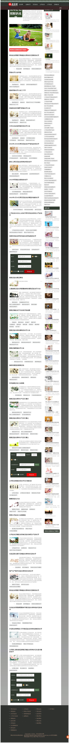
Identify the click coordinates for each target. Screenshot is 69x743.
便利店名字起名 (48, 132)
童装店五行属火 (34, 433)
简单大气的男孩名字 (14, 86)
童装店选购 (34, 304)
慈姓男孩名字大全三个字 (17, 90)
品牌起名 (26, 716)
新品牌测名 (31, 668)
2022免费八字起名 (49, 127)
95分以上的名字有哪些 (31, 230)
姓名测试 (48, 49)
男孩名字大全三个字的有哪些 (33, 102)
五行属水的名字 (13, 495)
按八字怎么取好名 (49, 105)
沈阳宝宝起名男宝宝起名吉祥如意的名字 (22, 236)
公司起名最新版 (13, 530)
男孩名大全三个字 (14, 104)
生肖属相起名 (14, 725)
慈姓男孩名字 (15, 102)
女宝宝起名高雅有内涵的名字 (51, 116)
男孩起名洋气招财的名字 (50, 110)
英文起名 (39, 711)
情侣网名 (39, 718)
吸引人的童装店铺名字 (15, 304)
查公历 (37, 464)
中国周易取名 (48, 169)
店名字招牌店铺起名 (49, 182)
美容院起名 (32, 509)
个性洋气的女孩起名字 (50, 173)
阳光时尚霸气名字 (30, 120)
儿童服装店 (12, 324)
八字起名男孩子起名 (49, 130)
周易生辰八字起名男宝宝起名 (51, 92)
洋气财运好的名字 (14, 158)
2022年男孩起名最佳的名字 (18, 179)
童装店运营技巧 (13, 306)
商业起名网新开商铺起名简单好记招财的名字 (24, 55)
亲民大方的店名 (48, 147)
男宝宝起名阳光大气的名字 (16, 232)
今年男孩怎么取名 (30, 138)
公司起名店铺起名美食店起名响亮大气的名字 (24, 534)
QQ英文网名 (49, 514)
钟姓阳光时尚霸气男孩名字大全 (19, 108)
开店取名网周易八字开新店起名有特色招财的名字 (25, 629)
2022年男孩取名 (33, 158)
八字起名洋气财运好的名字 (51, 97)
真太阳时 (21, 271)
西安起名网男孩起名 (49, 202)
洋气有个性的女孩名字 (50, 193)
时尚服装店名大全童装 (16, 383)
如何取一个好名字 (49, 189)
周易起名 (13, 718)
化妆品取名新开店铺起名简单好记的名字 (22, 554)
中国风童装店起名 (28, 361)
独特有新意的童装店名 (16, 365)
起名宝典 (13, 720)
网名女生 (39, 720)
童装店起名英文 (36, 342)
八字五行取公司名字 (49, 141)
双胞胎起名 (14, 730)
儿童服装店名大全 (49, 119)
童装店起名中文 (16, 342)
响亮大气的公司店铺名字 (15, 550)
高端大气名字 (13, 511)
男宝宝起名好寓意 (28, 209)
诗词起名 (13, 723)
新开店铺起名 (25, 567)
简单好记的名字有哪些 (36, 567)
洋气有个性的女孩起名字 (50, 180)
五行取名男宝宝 (23, 193)
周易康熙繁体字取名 (27, 623)
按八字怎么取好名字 (49, 112)
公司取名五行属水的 (25, 493)
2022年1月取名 (23, 158)
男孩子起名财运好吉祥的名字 (51, 198)
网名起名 (39, 709)
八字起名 (49, 4)
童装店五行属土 (34, 450)
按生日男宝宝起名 (49, 154)
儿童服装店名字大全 (24, 302)
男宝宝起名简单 (24, 173)
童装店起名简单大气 (17, 412)
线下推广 (18, 326)
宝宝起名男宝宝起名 (25, 249)
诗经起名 (13, 711)
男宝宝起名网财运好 (49, 75)
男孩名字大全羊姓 (15, 72)
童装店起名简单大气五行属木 (19, 399)
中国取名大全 (48, 176)
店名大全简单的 (48, 121)
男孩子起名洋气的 (49, 81)
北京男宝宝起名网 (49, 79)
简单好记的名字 (48, 123)
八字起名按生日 (48, 152)
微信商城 (37, 324)
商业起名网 (19, 68)
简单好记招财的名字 (16, 13)
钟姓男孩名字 (15, 120)
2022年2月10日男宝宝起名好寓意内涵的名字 (24, 197)
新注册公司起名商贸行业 (18, 528)
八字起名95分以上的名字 (18, 230)
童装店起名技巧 (25, 304)
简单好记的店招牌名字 (50, 187)
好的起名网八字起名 (49, 158)
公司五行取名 (15, 493)
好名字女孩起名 (48, 191)
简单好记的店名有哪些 (15, 586)
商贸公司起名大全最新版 (17, 515)
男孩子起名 (47, 204)
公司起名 (42, 4)
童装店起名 (14, 302)
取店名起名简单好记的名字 (51, 138)
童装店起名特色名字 (26, 342)
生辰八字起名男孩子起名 (50, 88)
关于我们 (52, 709)
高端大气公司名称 (22, 511)
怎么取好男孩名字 (49, 195)
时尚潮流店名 (18, 395)
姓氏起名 (13, 727)
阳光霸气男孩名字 (14, 122)
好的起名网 (47, 156)
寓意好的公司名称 (36, 493)
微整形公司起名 (16, 509)
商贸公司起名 (29, 528)
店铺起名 (56, 4)
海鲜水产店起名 (16, 584)
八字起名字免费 (48, 101)
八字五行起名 (14, 716)
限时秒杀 (19, 324)
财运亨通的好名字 (49, 77)
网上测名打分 (23, 668)
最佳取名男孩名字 (14, 193)
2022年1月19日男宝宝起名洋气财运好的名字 (24, 144)
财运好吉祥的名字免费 (50, 200)
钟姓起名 (22, 120)
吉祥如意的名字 (35, 249)
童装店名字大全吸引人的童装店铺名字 (21, 447)
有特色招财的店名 (14, 646)
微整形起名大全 (14, 499)
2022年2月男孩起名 (18, 209)
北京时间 (14, 271)
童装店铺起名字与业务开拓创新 (19, 310)
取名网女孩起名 (48, 171)
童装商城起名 (38, 361)
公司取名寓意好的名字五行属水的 (20, 481)
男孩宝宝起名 (21, 140)
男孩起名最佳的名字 (27, 191)
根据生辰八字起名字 (49, 99)
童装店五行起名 (24, 433)
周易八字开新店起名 (28, 643)
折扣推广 (27, 322)
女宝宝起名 (14, 713)
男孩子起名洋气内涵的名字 (51, 90)
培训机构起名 (27, 713)
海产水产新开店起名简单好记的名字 (21, 571)
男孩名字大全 (23, 122)
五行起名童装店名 (26, 414)
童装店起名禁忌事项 (16, 277)
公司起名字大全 (16, 548)
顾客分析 (33, 322)
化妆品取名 (18, 567)
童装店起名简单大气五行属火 (19, 418)
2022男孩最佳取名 (16, 191)
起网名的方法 (49, 504)
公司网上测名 (15, 668)
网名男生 (39, 716)
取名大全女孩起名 (49, 178)
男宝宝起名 (14, 709)
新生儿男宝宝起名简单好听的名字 (20, 162)
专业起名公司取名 (16, 623)
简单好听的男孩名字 (14, 176)
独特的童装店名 (16, 377)
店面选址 (31, 324)
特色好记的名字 (13, 625)
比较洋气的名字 (48, 167)
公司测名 (48, 59)
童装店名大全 (26, 395)
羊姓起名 (22, 84)
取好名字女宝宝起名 (49, 114)
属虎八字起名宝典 (49, 94)
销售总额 (25, 324)
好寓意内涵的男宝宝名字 (50, 145)
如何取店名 (24, 548)
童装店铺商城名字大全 (16, 348)
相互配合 (12, 326)
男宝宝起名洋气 (27, 156)
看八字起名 (47, 162)
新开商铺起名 (26, 68)
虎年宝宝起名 (38, 209)
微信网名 (39, 723)
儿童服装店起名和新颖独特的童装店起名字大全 (25, 288)
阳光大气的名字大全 (29, 232)
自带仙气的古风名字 (51, 217)
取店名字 (47, 184)
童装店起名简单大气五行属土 (19, 437)
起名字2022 (47, 125)
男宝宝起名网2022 (49, 143)
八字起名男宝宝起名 (49, 165)
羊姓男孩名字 (15, 84)
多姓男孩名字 (15, 138)
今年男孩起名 (13, 140)
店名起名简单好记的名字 (50, 134)
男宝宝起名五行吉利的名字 (51, 160)
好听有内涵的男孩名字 (31, 84)
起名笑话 (39, 713)
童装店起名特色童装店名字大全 (19, 330)
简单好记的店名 (13, 670)
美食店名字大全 (32, 548)
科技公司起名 (27, 711)
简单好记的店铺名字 (49, 149)
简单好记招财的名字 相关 (18, 50)
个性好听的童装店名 (36, 395)
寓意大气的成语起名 (51, 330)
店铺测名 (48, 69)
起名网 (21, 4)
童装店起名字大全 (14, 344)
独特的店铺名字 (25, 377)
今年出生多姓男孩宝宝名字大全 (19, 126)
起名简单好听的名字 (34, 173)
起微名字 (28, 4)
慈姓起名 (22, 102)
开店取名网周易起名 (17, 643)
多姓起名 (22, 138)
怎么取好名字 (48, 108)
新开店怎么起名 (25, 584)
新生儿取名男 (15, 173)
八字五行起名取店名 (49, 136)
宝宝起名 (35, 4)
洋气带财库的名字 (49, 84)
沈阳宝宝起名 (15, 249)
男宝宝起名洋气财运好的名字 (51, 103)
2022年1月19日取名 (17, 156)
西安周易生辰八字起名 (50, 86)
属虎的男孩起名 (13, 251)
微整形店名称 (24, 509)
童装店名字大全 (27, 412)
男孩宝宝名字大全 (30, 140)
